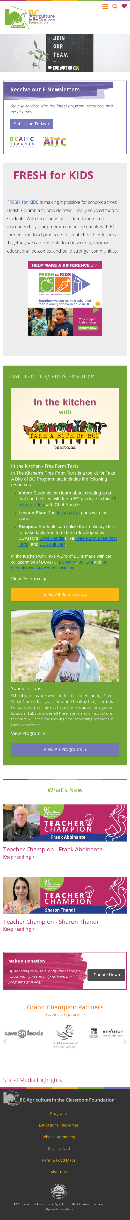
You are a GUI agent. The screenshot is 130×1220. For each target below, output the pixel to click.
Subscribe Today (30, 123)
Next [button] (113, 53)
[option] (65, 53)
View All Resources (63, 594)
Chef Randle (51, 538)
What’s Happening (59, 1136)
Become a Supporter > (65, 1014)
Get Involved (59, 1148)
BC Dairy (67, 562)
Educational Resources (59, 1125)
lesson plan (68, 512)
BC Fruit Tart (52, 544)
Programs (59, 1113)
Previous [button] (16, 53)
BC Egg (85, 562)
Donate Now (106, 974)
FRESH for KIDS (23, 202)
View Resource (26, 578)
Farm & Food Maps (59, 1160)
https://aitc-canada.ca (59, 1209)
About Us (59, 1171)
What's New (65, 790)
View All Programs (63, 749)
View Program (26, 733)
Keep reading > (19, 857)
